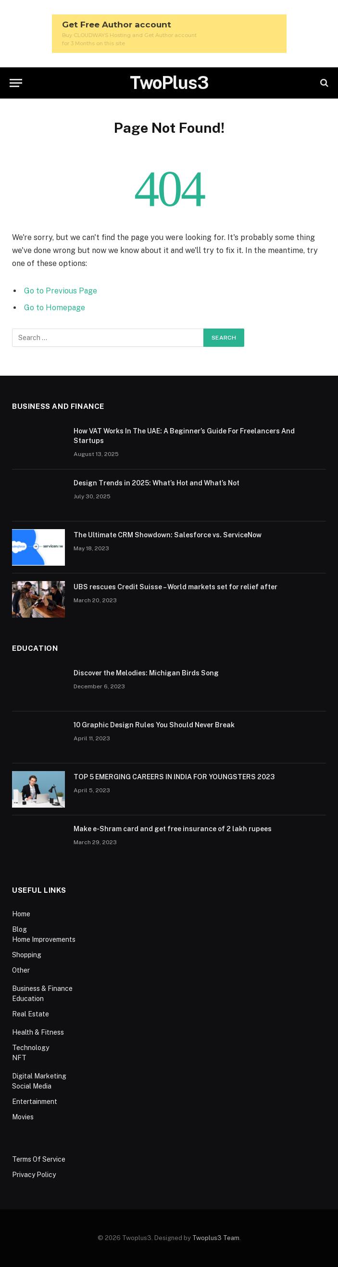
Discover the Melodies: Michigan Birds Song (146, 673)
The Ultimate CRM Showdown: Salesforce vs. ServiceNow (168, 535)
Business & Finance (42, 988)
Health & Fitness (38, 1032)
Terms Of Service (38, 1159)
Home (21, 914)
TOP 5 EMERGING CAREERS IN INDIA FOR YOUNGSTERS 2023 (174, 777)
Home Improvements (43, 939)
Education (28, 998)
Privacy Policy (34, 1174)
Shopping (26, 955)
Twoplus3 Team (215, 1238)
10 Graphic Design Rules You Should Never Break (154, 725)
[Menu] (16, 83)
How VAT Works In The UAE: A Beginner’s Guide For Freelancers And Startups (184, 435)
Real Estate (30, 1014)
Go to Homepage (54, 307)
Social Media (31, 1086)
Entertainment (34, 1101)
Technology (30, 1048)
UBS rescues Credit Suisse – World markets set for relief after (175, 587)
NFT (19, 1058)
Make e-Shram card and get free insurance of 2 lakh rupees (173, 829)
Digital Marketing (39, 1076)
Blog (19, 929)
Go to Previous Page (60, 290)
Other (21, 970)
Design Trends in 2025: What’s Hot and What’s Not (157, 483)
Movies (23, 1117)
